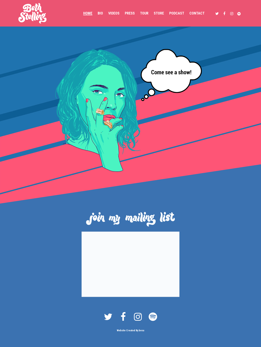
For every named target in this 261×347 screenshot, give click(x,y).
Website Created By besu (130, 330)
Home (87, 13)
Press (130, 13)
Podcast (176, 13)
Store (159, 13)
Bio (100, 13)
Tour (144, 13)
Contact (197, 13)
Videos (113, 13)
